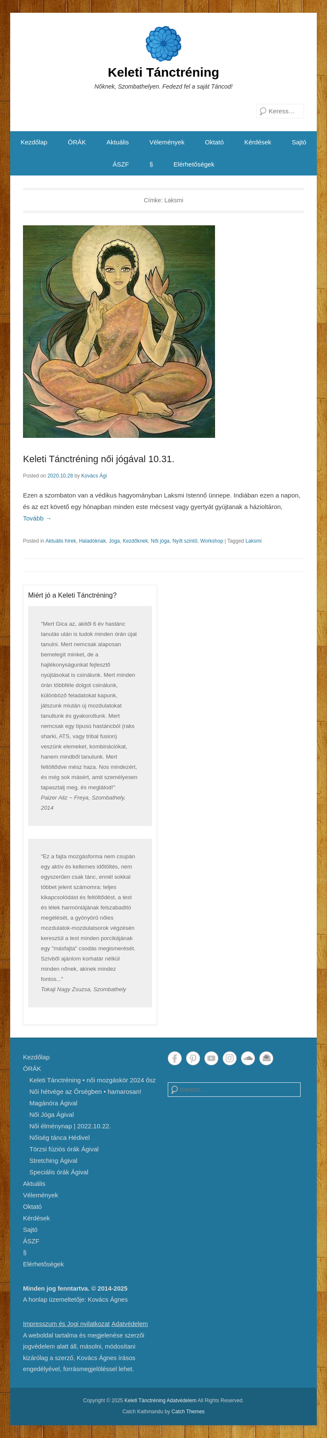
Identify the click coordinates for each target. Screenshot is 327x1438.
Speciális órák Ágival (58, 1172)
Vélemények (167, 142)
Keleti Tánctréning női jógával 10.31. (99, 459)
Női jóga (160, 541)
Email (266, 1058)
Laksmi (253, 541)
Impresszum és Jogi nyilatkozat (66, 1323)
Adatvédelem (130, 1323)
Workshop (211, 541)
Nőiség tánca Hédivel (59, 1137)
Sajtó (299, 142)
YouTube (211, 1058)
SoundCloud (248, 1058)
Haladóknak (92, 541)
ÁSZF (121, 164)
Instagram (230, 1058)
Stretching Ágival (53, 1160)
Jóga (114, 541)
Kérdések (257, 142)
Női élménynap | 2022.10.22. (70, 1126)
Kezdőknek (135, 541)
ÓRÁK (77, 142)
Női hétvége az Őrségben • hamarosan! (85, 1091)
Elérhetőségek (194, 164)
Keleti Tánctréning (163, 72)
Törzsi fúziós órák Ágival (64, 1149)
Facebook (175, 1058)
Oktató (214, 142)
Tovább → (37, 518)
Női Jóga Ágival (51, 1114)
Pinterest (193, 1058)
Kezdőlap (34, 142)
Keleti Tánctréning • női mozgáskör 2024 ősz (92, 1080)
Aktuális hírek (61, 541)
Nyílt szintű (185, 541)
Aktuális (117, 142)
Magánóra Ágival (53, 1103)
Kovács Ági (94, 476)
